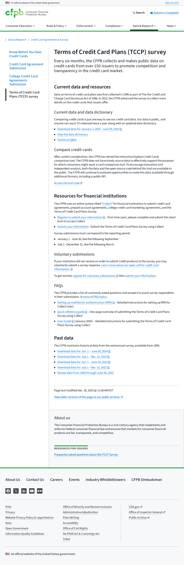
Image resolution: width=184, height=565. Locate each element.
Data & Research (17, 39)
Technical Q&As (67, 140)
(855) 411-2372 (172, 2)
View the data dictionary (72, 134)
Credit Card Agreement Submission (26, 66)
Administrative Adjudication (80, 512)
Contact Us (35, 479)
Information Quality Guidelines (24, 534)
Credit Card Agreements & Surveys (49, 39)
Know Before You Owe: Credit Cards (25, 54)
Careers (56, 479)
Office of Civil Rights (75, 528)
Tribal (66, 539)
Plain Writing (71, 517)
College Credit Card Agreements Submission (23, 80)
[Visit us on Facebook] (8, 490)
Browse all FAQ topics (93, 297)
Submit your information (72, 227)
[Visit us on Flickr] (39, 490)
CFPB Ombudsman (147, 479)
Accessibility (70, 523)
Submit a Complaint (164, 13)
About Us (12, 479)
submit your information (140, 276)
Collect (107, 204)
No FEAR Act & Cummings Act (81, 534)
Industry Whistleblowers (105, 479)
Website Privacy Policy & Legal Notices (29, 517)
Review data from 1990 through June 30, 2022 (85, 373)
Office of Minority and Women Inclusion (87, 507)
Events (74, 479)
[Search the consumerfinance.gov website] (138, 13)
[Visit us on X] (16, 490)
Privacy (10, 512)
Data (8, 523)
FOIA (8, 507)
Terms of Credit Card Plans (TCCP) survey (24, 94)
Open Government (16, 528)
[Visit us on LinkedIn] (24, 490)
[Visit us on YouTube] (31, 490)
